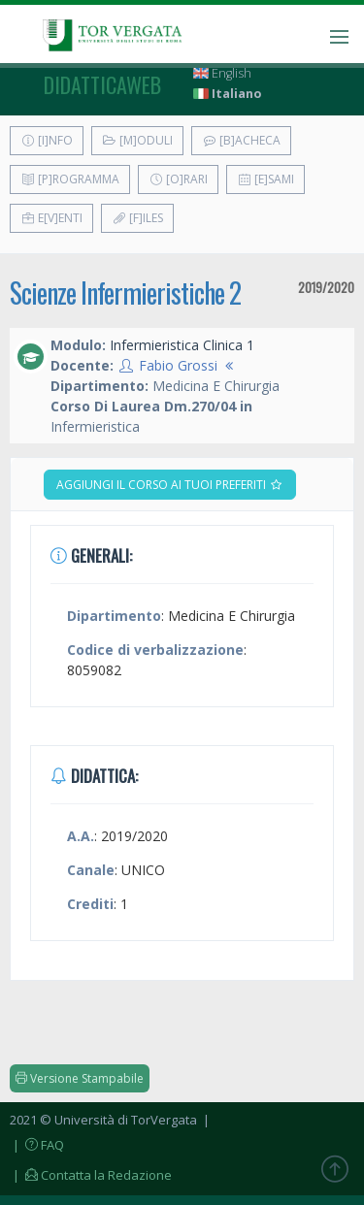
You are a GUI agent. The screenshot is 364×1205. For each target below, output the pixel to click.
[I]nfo (46, 140)
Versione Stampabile (80, 1078)
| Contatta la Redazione (91, 1175)
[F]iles (137, 218)
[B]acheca (241, 140)
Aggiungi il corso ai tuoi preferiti (169, 484)
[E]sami (265, 179)
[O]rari (178, 179)
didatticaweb (102, 84)
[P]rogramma (69, 179)
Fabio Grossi (178, 365)
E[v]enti (51, 218)
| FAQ (37, 1145)
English (222, 73)
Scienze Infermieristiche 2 (125, 292)
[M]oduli (137, 140)
